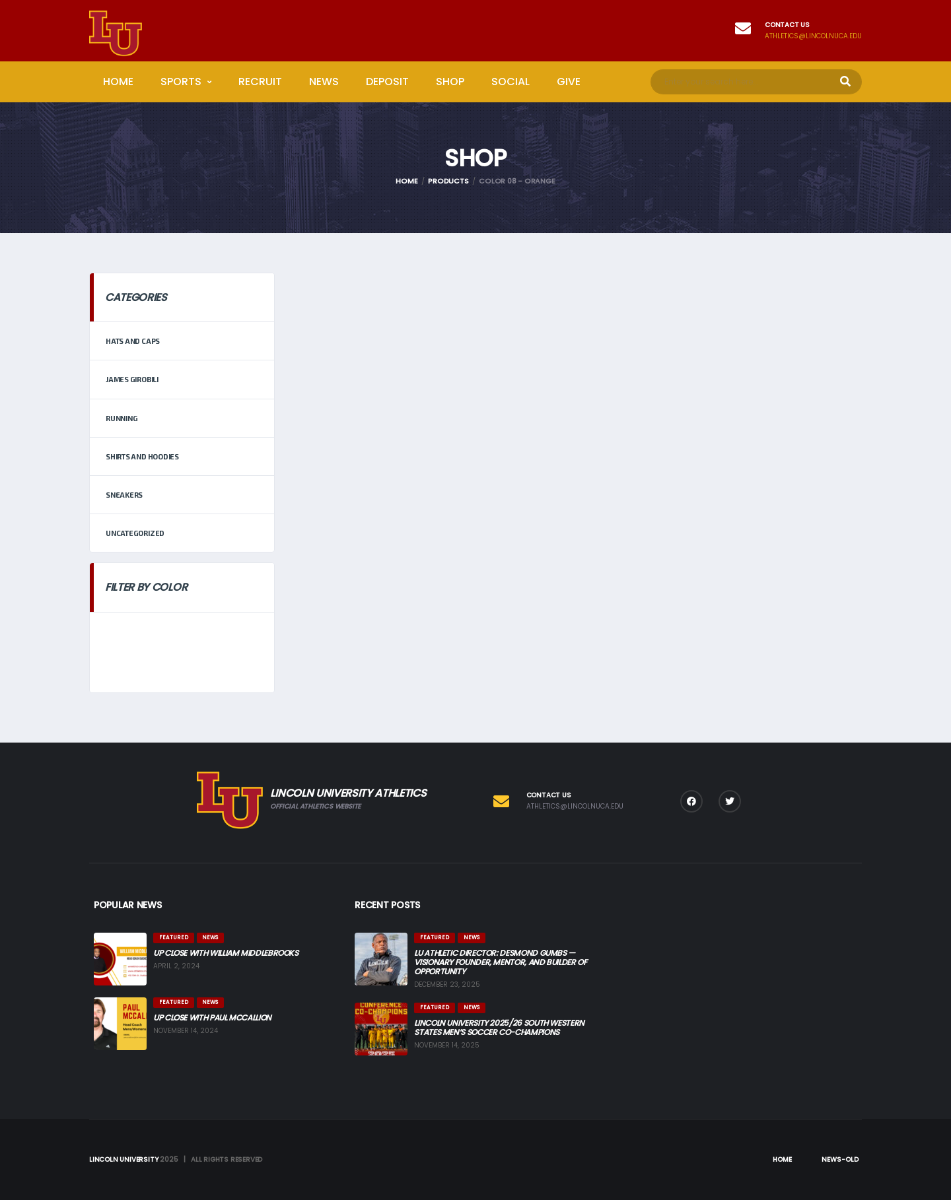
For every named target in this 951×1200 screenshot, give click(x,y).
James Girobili (132, 379)
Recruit (260, 81)
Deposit (387, 81)
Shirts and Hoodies (142, 456)
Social (510, 81)
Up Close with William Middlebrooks (226, 952)
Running (121, 418)
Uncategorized (135, 533)
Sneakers (124, 494)
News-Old (840, 1159)
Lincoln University (123, 1159)
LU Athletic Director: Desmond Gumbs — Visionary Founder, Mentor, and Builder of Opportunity (500, 962)
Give (569, 81)
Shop (450, 81)
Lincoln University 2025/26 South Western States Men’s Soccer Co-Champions (499, 1027)
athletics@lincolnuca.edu (813, 36)
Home (118, 81)
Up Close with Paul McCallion (212, 1017)
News (324, 81)
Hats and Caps (133, 341)
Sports (180, 81)
